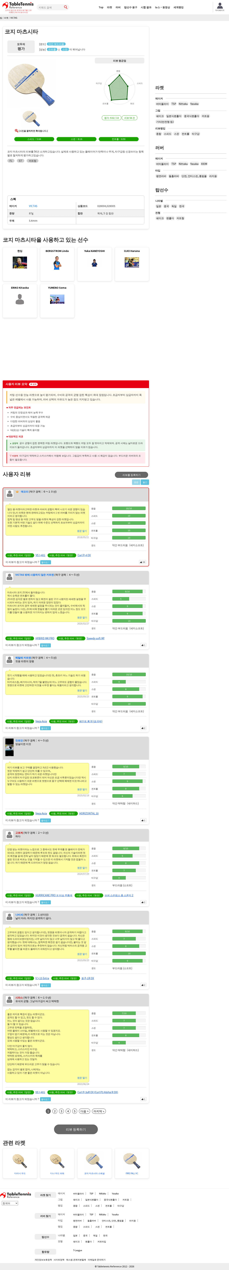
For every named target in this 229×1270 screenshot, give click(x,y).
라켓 (109, 7)
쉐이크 (160, 116)
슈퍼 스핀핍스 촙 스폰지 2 (119, 895)
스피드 (167, 133)
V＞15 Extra (42, 978)
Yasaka (194, 104)
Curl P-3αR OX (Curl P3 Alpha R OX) (97, 1092)
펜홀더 (170, 218)
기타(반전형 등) (165, 121)
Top (101, 7)
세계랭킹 (179, 7)
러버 (118, 7)
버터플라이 (162, 104)
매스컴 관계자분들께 (76, 1259)
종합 (158, 133)
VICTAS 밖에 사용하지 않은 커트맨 (34, 574)
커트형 (180, 218)
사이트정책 (59, 1259)
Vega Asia (41, 721)
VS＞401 (40, 555)
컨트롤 (185, 133)
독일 (174, 206)
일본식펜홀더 (173, 116)
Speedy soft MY (95, 638)
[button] (31, 84)
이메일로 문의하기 (97, 1259)
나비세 (19, 914)
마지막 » (99, 1111)
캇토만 (19, 740)
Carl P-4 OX (84, 555)
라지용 (213, 176)
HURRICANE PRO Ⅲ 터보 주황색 (53, 895)
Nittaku (183, 104)
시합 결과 (146, 7)
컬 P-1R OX (87, 978)
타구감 (195, 133)
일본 (158, 206)
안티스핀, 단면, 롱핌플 (113, 1220)
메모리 (24, 491)
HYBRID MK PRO (44, 638)
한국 (181, 206)
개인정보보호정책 (43, 1259)
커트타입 (102, 1241)
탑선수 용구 (130, 7)
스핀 (176, 133)
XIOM (204, 164)
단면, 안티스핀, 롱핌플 (194, 176)
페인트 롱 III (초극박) (90, 721)
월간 (145, 482)
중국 (166, 206)
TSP (173, 104)
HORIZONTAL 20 (89, 813)
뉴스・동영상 (162, 7)
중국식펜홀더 (191, 116)
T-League (77, 1250)
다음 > (85, 1111)
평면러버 (161, 176)
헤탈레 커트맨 (23, 657)
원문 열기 (82, 531)
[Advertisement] (33, 350)
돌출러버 (174, 176)
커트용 (205, 116)
